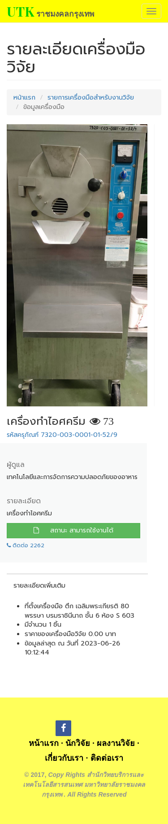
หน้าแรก (24, 97)
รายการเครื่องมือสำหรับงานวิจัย (90, 97)
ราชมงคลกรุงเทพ (65, 13)
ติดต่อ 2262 (25, 545)
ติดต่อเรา (106, 758)
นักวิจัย (77, 743)
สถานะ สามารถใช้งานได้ (73, 530)
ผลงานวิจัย (116, 743)
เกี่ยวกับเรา (64, 758)
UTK (20, 11)
